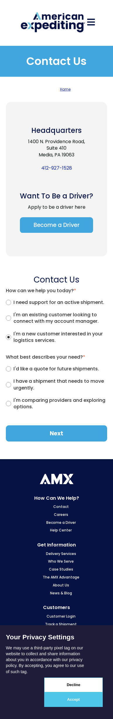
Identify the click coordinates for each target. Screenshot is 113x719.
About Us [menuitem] (61, 585)
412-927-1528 (56, 168)
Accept (73, 699)
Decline (73, 685)
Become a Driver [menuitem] (61, 522)
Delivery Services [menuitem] (61, 553)
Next (56, 433)
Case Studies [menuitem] (61, 569)
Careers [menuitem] (61, 514)
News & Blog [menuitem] (61, 593)
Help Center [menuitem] (61, 530)
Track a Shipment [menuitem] (61, 624)
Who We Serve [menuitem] (61, 561)
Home (65, 89)
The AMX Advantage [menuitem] (61, 577)
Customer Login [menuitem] (61, 616)
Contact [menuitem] (61, 506)
